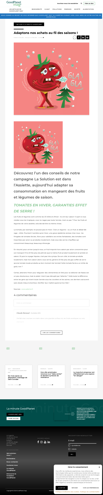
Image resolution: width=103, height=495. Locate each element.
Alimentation (88, 9)
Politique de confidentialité (89, 492)
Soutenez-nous (12, 465)
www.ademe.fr (27, 289)
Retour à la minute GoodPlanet (29, 24)
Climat (47, 9)
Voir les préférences (91, 488)
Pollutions (57, 9)
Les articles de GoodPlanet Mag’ (16, 10)
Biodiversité (37, 9)
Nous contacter (12, 462)
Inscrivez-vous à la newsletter (67, 3)
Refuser (75, 488)
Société (77, 9)
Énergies (67, 9)
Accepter (61, 488)
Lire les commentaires (51, 332)
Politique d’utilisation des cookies (67, 492)
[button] (99, 467)
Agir (9, 368)
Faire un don (89, 3)
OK (72, 454)
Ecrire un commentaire (24, 303)
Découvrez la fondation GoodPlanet (11, 476)
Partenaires (11, 458)
